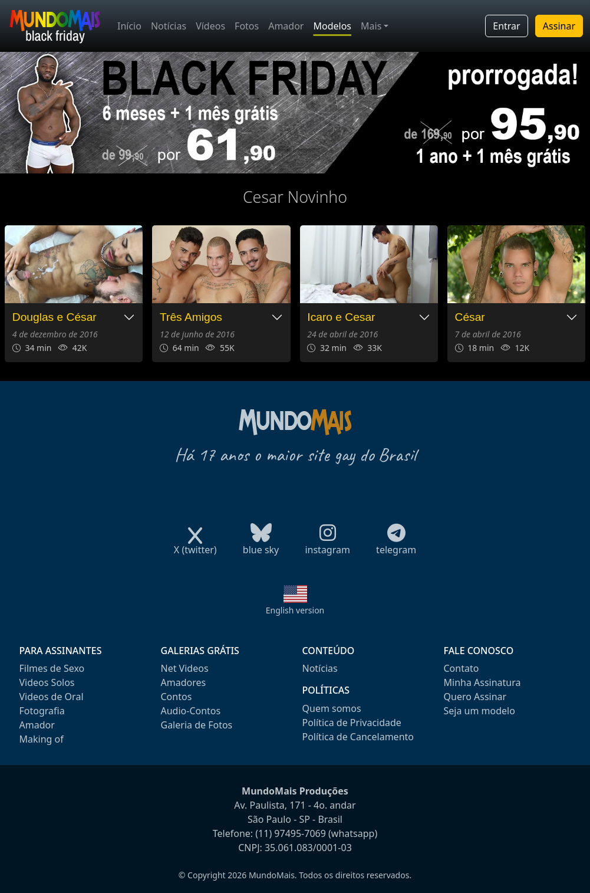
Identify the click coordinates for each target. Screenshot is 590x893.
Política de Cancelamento (358, 736)
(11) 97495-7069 (290, 833)
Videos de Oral (51, 696)
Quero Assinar (475, 696)
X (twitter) (195, 546)
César (470, 317)
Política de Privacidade (351, 722)
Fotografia (42, 710)
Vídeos (210, 25)
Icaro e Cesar (341, 317)
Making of (41, 739)
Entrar (506, 25)
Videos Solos (47, 682)
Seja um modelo (479, 710)
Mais (371, 25)
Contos (176, 696)
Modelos (332, 25)
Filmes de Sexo (52, 668)
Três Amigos (191, 317)
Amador (286, 25)
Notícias (168, 25)
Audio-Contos (191, 710)
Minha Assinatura (482, 682)
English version (295, 610)
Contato (461, 668)
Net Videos (185, 668)
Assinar (559, 25)
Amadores (183, 682)
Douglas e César (54, 317)
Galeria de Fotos (197, 724)
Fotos (247, 25)
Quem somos (331, 708)
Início (129, 25)
